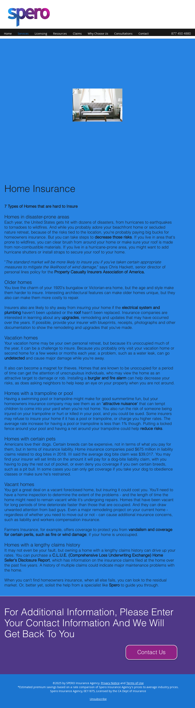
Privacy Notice (110, 683)
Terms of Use (135, 683)
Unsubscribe (98, 699)
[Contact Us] (151, 652)
